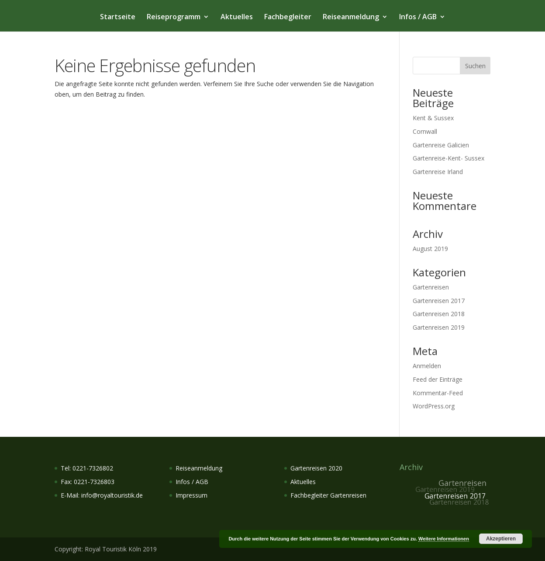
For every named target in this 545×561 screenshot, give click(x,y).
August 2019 (430, 248)
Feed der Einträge (437, 379)
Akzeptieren (501, 539)
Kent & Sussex (433, 118)
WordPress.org (434, 406)
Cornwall (425, 131)
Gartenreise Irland (438, 171)
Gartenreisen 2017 (439, 300)
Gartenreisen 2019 (439, 327)
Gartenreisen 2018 (439, 314)
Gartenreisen (431, 287)
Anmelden (427, 366)
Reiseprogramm (173, 17)
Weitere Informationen (443, 538)
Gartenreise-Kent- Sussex (448, 158)
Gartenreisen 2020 (316, 468)
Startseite (117, 17)
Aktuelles (237, 17)
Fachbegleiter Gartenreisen (328, 495)
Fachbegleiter (287, 17)
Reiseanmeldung (351, 17)
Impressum (191, 495)
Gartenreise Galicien (441, 145)
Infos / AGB (418, 17)
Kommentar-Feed (438, 393)
